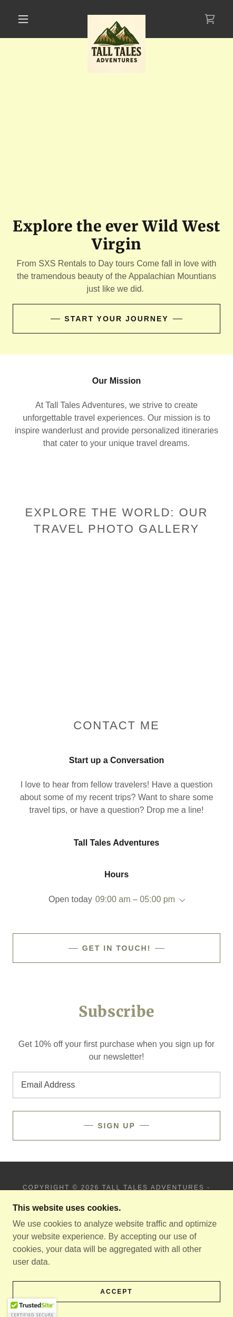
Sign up (116, 1125)
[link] (116, 19)
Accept (116, 1291)
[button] (23, 19)
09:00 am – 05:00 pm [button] (135, 899)
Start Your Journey (116, 318)
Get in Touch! (116, 948)
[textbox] (116, 1085)
